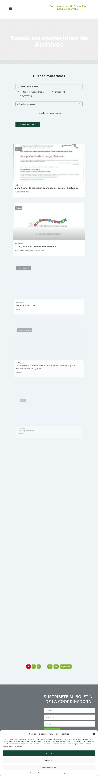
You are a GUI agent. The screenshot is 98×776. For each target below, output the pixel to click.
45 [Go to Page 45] (56, 666)
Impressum (67, 773)
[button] (94, 734)
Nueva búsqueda (28, 124)
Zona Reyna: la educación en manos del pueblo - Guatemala (47, 191)
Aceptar (49, 753)
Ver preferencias (49, 767)
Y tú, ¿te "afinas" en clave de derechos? (36, 251)
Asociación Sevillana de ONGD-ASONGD (31, 255)
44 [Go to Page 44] (49, 666)
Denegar (49, 760)
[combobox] (47, 104)
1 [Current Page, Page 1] (28, 666)
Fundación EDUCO (22, 195)
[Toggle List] (80, 104)
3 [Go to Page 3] (38, 666)
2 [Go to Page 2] (33, 666)
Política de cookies (34, 773)
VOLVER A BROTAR (27, 313)
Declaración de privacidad (51, 773)
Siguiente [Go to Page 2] (65, 666)
